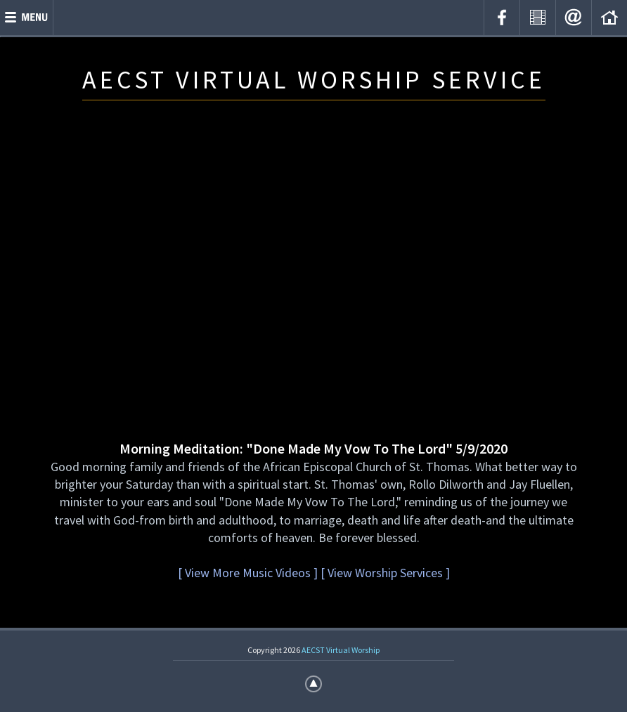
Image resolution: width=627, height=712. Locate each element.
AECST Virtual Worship (341, 650)
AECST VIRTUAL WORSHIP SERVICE (313, 79)
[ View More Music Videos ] (248, 573)
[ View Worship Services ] (385, 573)
